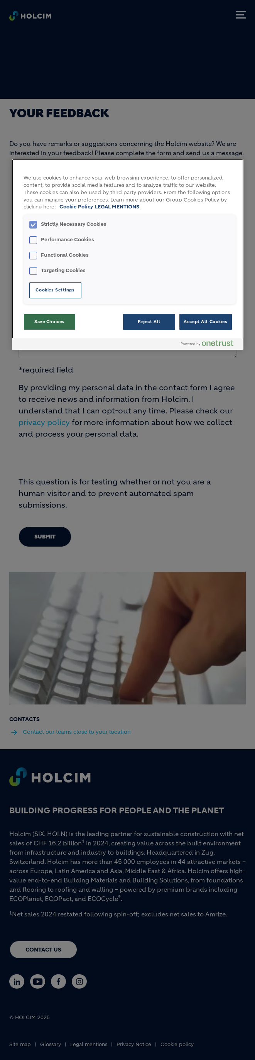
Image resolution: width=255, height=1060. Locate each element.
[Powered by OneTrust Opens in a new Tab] (210, 345)
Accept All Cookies (205, 321)
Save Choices (49, 321)
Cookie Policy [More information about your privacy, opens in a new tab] (76, 207)
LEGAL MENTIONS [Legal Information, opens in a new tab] (117, 207)
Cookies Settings (54, 290)
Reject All (149, 321)
